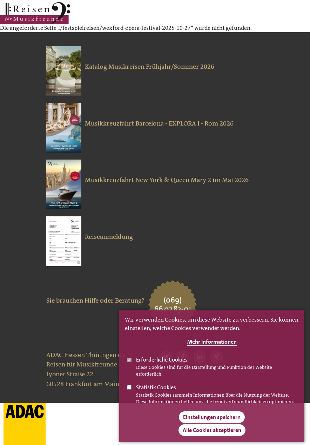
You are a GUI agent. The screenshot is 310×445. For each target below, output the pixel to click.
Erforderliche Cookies (162, 366)
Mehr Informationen (212, 348)
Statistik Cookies (156, 394)
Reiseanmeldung (109, 236)
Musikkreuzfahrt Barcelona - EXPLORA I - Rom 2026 (159, 123)
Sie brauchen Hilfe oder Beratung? (95, 300)
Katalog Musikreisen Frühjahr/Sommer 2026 (149, 66)
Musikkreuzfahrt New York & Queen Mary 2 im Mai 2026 (167, 180)
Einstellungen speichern (212, 423)
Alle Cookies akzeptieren (212, 436)
